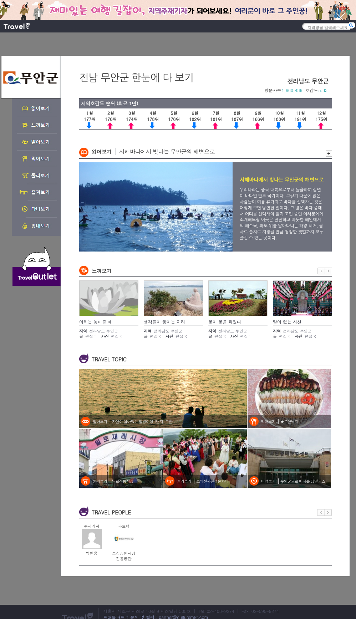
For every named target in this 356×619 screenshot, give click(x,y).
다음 (328, 271)
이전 (321, 271)
